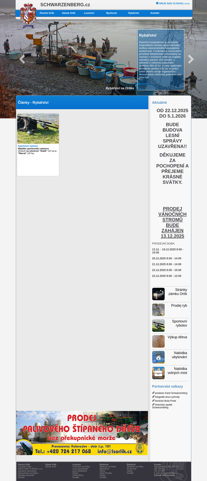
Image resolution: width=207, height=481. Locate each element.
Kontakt (155, 13)
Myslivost (111, 13)
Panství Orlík (47, 13)
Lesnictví (89, 13)
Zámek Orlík (68, 13)
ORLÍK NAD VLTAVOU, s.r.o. (173, 3)
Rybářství (133, 13)
